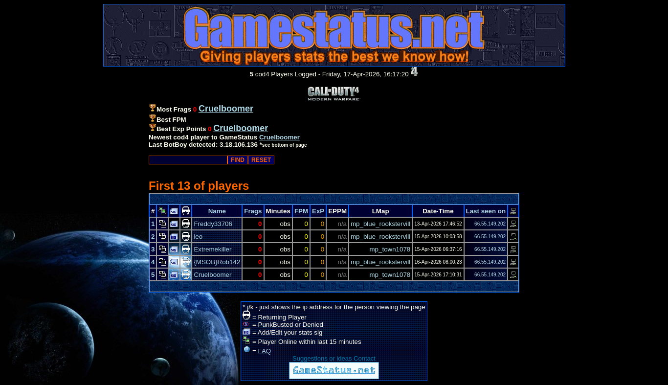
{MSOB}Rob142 (217, 262)
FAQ (264, 351)
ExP (318, 211)
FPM (301, 211)
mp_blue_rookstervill (380, 223)
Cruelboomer (279, 137)
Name (217, 211)
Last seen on (486, 211)
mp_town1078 (390, 249)
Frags (253, 211)
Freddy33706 (213, 223)
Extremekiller (212, 249)
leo (198, 236)
